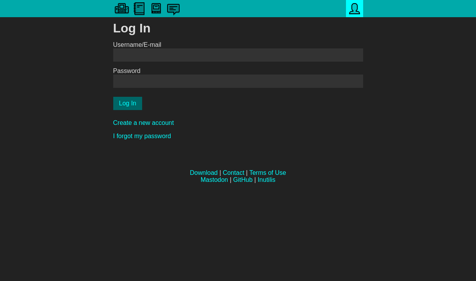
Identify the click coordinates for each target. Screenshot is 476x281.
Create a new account (143, 122)
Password (127, 71)
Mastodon (214, 179)
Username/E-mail (137, 44)
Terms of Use (267, 172)
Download (203, 172)
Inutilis (266, 179)
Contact (233, 172)
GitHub (243, 179)
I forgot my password (142, 136)
